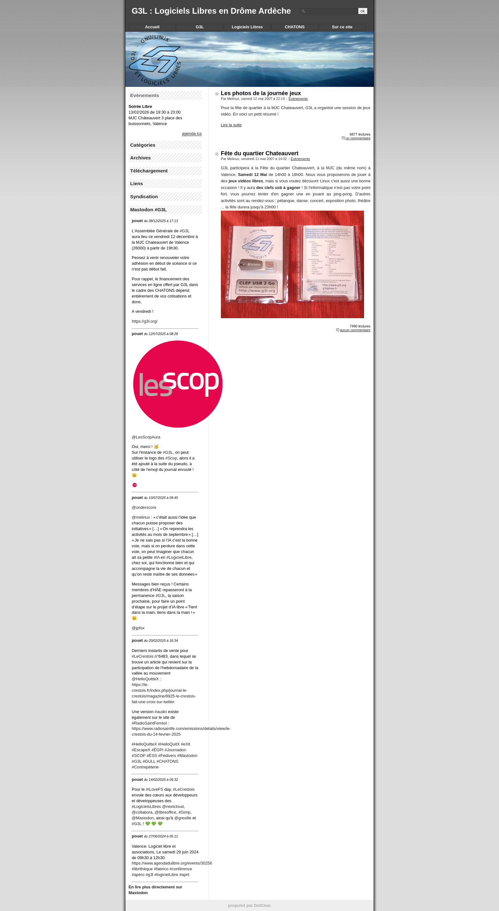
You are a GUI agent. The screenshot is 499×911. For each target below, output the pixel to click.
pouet (137, 220)
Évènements (298, 99)
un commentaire (358, 138)
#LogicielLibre (179, 557)
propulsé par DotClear (249, 905)
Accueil (152, 27)
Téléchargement (149, 170)
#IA (157, 557)
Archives (140, 157)
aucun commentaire (355, 330)
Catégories (142, 145)
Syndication (144, 196)
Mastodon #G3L (148, 209)
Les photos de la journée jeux (261, 93)
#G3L (160, 595)
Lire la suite (231, 125)
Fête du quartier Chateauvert (260, 153)
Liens (136, 183)
